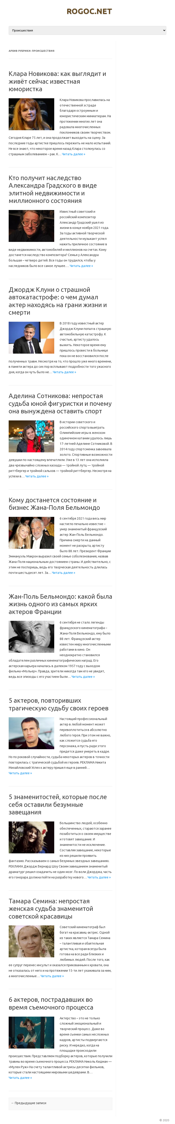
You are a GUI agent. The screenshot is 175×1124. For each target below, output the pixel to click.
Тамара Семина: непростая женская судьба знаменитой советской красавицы (51, 908)
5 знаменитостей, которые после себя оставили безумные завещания (58, 804)
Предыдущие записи (28, 1103)
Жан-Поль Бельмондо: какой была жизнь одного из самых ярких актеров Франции (60, 604)
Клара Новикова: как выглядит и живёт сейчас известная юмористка (57, 81)
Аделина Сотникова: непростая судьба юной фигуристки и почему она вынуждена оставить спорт (60, 403)
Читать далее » (73, 154)
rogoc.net (89, 11)
